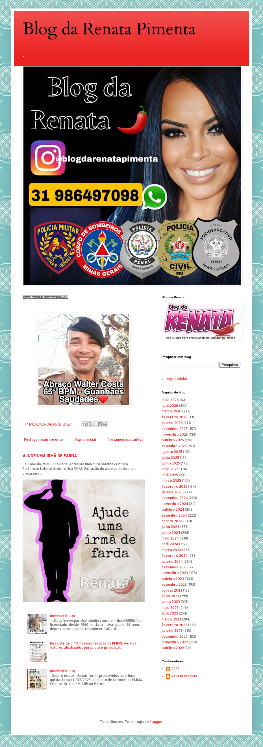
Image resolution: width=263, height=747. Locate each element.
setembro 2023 (174, 584)
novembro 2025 (175, 434)
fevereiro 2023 (174, 625)
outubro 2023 (173, 579)
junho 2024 (171, 532)
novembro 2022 (175, 642)
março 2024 (171, 550)
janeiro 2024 (172, 561)
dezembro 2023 (175, 567)
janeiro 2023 (172, 630)
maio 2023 (170, 607)
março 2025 (171, 480)
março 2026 (171, 411)
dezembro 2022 (175, 636)
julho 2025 (170, 457)
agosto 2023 (172, 590)
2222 (175, 669)
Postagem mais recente (43, 439)
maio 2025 (170, 469)
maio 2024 (170, 538)
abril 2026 (170, 405)
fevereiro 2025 (174, 486)
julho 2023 (170, 596)
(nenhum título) (62, 616)
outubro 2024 (173, 509)
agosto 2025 (172, 452)
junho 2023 (171, 602)
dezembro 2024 (175, 498)
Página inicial (85, 439)
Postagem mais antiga (125, 439)
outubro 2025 (173, 440)
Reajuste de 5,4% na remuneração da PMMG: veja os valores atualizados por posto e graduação (93, 645)
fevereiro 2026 (175, 417)
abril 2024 (170, 544)
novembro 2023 (175, 573)
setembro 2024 (174, 515)
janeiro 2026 (172, 423)
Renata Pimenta (184, 676)
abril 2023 (170, 613)
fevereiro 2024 (175, 555)
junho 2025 (171, 463)
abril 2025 (170, 475)
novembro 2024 (175, 504)
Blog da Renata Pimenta (109, 29)
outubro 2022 (173, 648)
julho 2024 (170, 527)
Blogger (156, 722)
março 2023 (171, 619)
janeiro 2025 (172, 492)
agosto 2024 (172, 521)
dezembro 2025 (175, 429)
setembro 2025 (174, 446)
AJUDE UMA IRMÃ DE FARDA (50, 455)
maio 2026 (170, 400)
